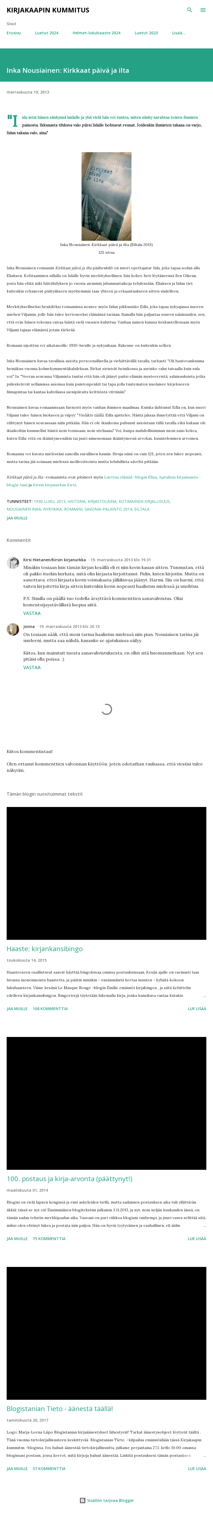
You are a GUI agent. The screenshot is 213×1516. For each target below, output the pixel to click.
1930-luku (44, 501)
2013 (61, 501)
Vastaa (32, 613)
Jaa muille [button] (17, 518)
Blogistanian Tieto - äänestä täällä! (60, 1408)
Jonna (29, 626)
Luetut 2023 (146, 32)
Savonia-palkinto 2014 (108, 509)
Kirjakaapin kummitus (48, 9)
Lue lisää (197, 1008)
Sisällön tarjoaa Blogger (106, 1500)
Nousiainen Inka (24, 509)
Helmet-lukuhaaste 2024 (96, 32)
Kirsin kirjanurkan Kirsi (54, 484)
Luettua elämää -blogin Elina (130, 477)
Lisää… (179, 32)
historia (76, 501)
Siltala (141, 509)
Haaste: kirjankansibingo (45, 948)
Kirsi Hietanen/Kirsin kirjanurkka (54, 559)
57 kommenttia (49, 1468)
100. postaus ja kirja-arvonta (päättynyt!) (69, 1178)
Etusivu (14, 32)
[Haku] (189, 10)
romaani (73, 509)
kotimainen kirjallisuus (144, 501)
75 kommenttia (49, 1238)
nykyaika (52, 509)
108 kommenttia (50, 1008)
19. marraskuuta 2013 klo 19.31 (120, 559)
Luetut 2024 (46, 32)
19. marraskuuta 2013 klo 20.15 (69, 626)
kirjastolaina (102, 501)
